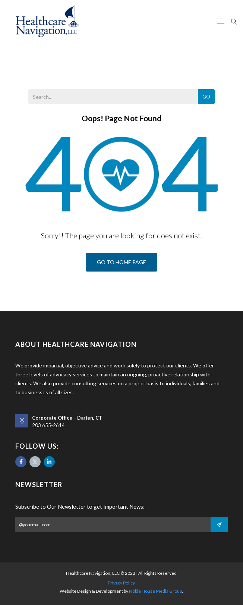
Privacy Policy (121, 583)
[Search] (234, 20)
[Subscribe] (219, 524)
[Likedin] (49, 461)
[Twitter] (35, 461)
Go (206, 97)
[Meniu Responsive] (220, 22)
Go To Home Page (121, 262)
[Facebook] (20, 461)
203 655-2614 (48, 425)
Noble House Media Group (155, 591)
